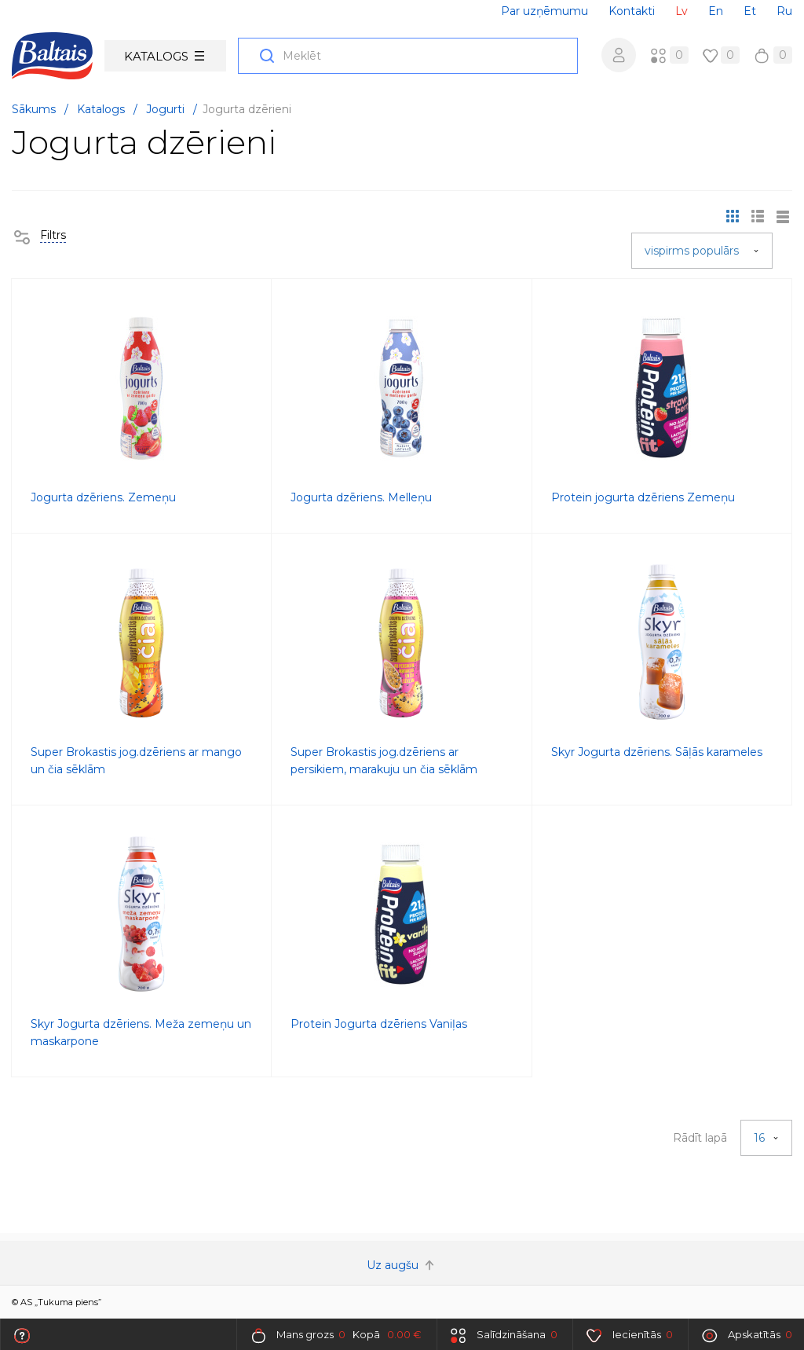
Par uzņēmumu (544, 11)
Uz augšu (402, 1265)
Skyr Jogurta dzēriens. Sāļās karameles (656, 752)
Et (750, 11)
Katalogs (164, 56)
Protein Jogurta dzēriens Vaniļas (379, 1024)
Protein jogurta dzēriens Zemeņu (643, 497)
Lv (681, 11)
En (715, 11)
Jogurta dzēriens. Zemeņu (103, 497)
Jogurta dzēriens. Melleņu (361, 497)
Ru (784, 11)
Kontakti (631, 11)
